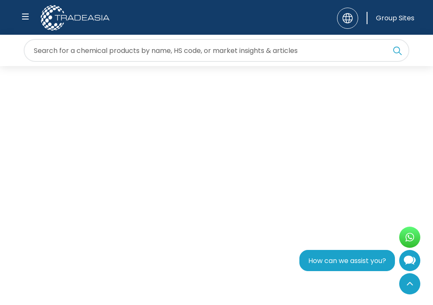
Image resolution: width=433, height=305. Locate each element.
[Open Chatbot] (410, 262)
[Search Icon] (397, 52)
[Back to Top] (410, 284)
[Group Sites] (390, 18)
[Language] (347, 18)
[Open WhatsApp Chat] (410, 237)
